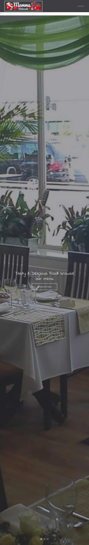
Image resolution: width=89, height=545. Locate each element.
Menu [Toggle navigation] (81, 6)
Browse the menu (44, 287)
